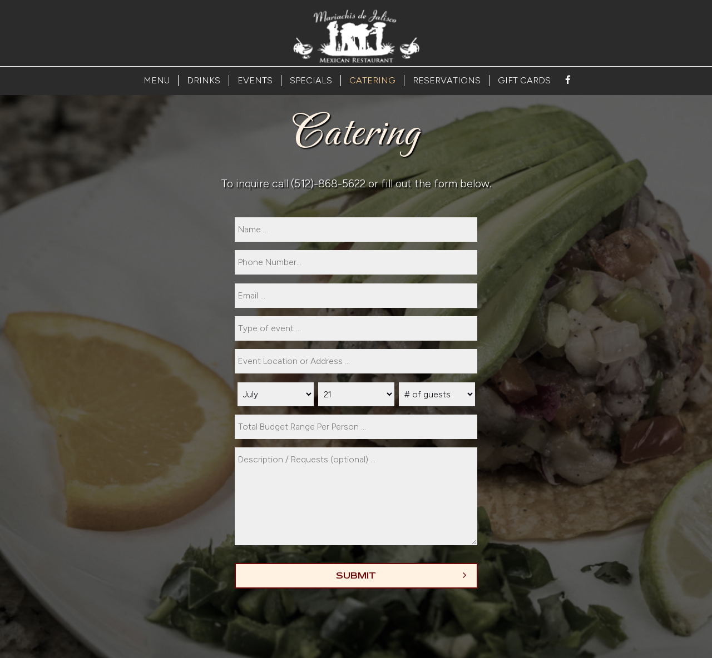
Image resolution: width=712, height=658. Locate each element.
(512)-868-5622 (328, 183)
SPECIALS (311, 80)
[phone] (356, 262)
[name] (356, 229)
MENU (157, 80)
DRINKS (203, 80)
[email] (356, 295)
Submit (356, 575)
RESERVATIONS (447, 80)
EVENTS (255, 80)
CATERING (372, 80)
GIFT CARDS (524, 80)
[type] (356, 328)
